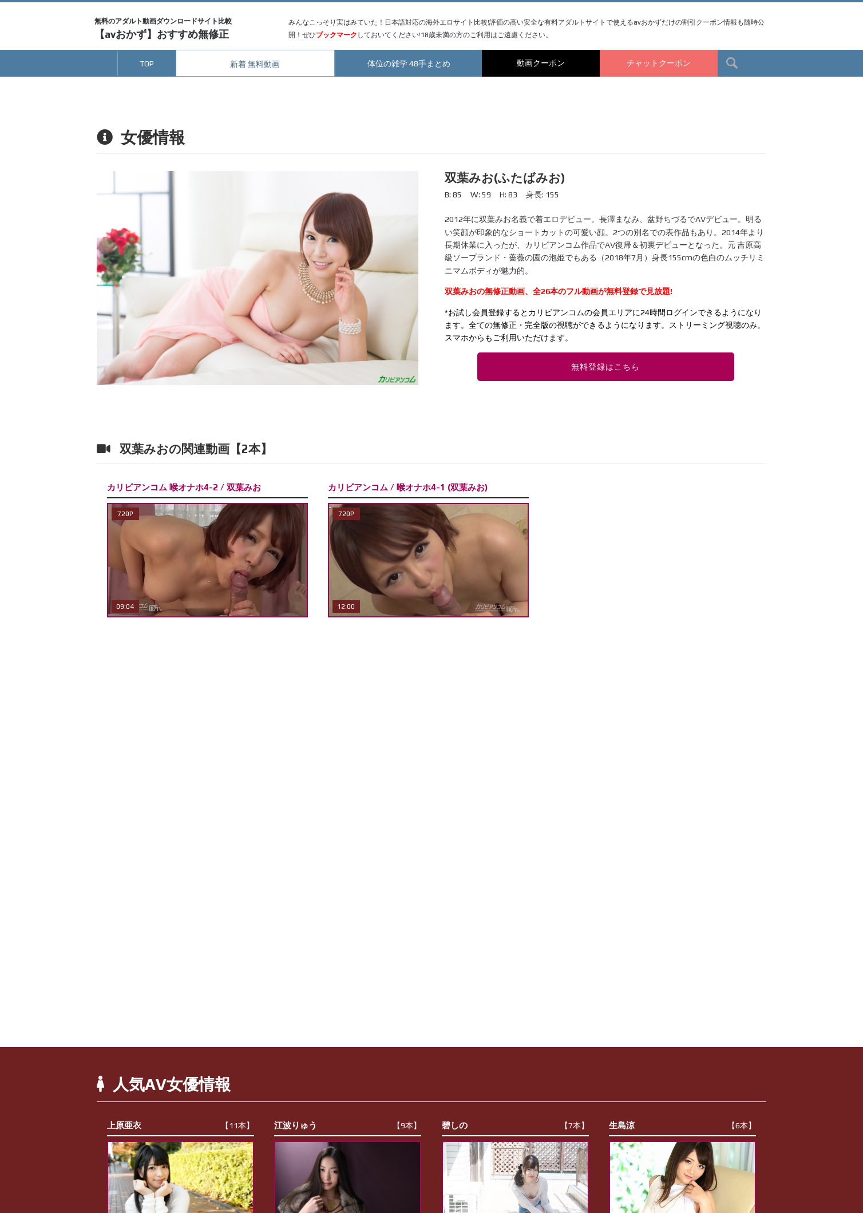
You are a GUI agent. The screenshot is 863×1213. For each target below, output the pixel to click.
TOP (147, 63)
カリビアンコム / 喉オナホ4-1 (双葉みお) (408, 487)
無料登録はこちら (605, 366)
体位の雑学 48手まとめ (408, 63)
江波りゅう (347, 1125)
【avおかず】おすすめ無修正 (163, 28)
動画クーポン (541, 63)
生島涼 (682, 1125)
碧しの (515, 1125)
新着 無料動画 (255, 64)
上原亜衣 (180, 1125)
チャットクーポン (659, 63)
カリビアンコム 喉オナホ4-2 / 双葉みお (184, 487)
